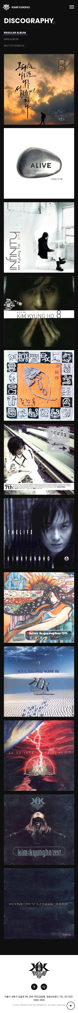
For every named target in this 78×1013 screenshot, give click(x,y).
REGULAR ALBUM (15, 33)
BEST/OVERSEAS (14, 45)
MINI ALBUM (11, 39)
